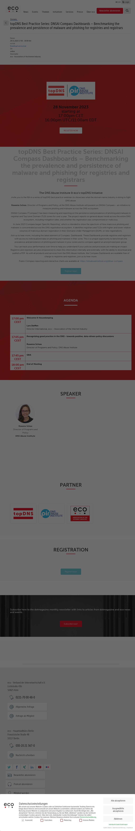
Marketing (65, 819)
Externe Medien (86, 819)
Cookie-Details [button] (107, 826)
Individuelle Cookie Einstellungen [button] (118, 823)
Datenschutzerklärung (88, 816)
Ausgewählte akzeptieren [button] (118, 808)
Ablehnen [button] (118, 817)
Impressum (130, 826)
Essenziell (26, 819)
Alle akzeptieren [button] (118, 799)
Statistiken (46, 819)
